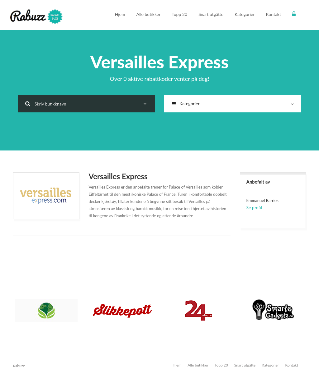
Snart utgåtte (210, 14)
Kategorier (245, 14)
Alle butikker (148, 14)
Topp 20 (179, 14)
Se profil (254, 207)
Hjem (120, 14)
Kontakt (273, 14)
